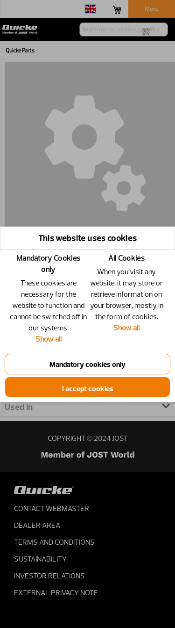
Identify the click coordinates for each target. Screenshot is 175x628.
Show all (48, 338)
